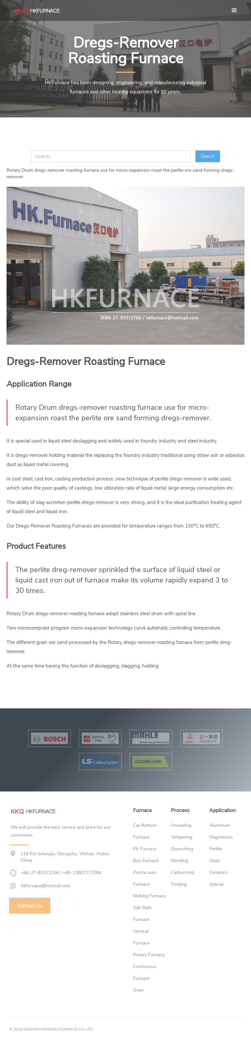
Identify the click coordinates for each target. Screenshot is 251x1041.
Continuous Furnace (145, 972)
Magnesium (221, 837)
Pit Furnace (144, 849)
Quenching (182, 849)
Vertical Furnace (141, 937)
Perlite (215, 849)
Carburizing (182, 872)
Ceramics (218, 872)
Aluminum (219, 825)
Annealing (181, 825)
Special (216, 884)
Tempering (181, 837)
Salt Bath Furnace (142, 914)
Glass (214, 861)
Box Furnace (146, 861)
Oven (138, 990)
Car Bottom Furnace (145, 831)
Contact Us (30, 906)
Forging (179, 884)
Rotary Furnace (148, 955)
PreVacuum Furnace (145, 878)
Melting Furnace (149, 896)
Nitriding (179, 861)
